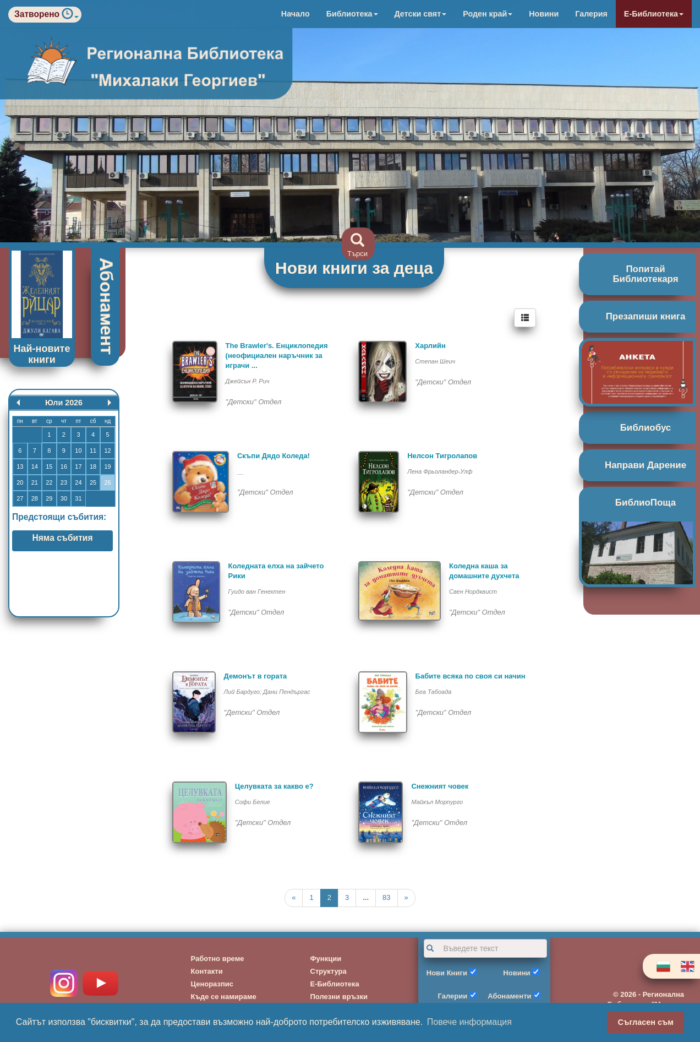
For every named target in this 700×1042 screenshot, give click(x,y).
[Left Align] (525, 317)
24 (78, 482)
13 (20, 466)
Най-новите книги (42, 354)
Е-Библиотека (653, 13)
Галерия (591, 13)
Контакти (207, 971)
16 (64, 466)
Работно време (217, 958)
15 (49, 466)
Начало (295, 13)
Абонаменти (509, 996)
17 (78, 466)
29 (49, 498)
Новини (544, 13)
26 (107, 482)
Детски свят (421, 13)
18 (93, 466)
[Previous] (294, 898)
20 (20, 482)
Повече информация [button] (469, 1022)
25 (93, 482)
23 (64, 482)
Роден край (487, 13)
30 (64, 498)
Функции (326, 958)
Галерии (453, 996)
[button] (70, 16)
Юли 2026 (64, 402)
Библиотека (352, 13)
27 (20, 498)
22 (49, 482)
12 (107, 450)
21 (34, 482)
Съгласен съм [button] (646, 1022)
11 (93, 450)
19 (107, 466)
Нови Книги (446, 973)
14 (34, 466)
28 (34, 498)
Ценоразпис (212, 984)
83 (386, 897)
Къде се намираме (223, 996)
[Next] (406, 898)
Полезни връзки (339, 996)
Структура (328, 971)
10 (78, 450)
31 (78, 498)
